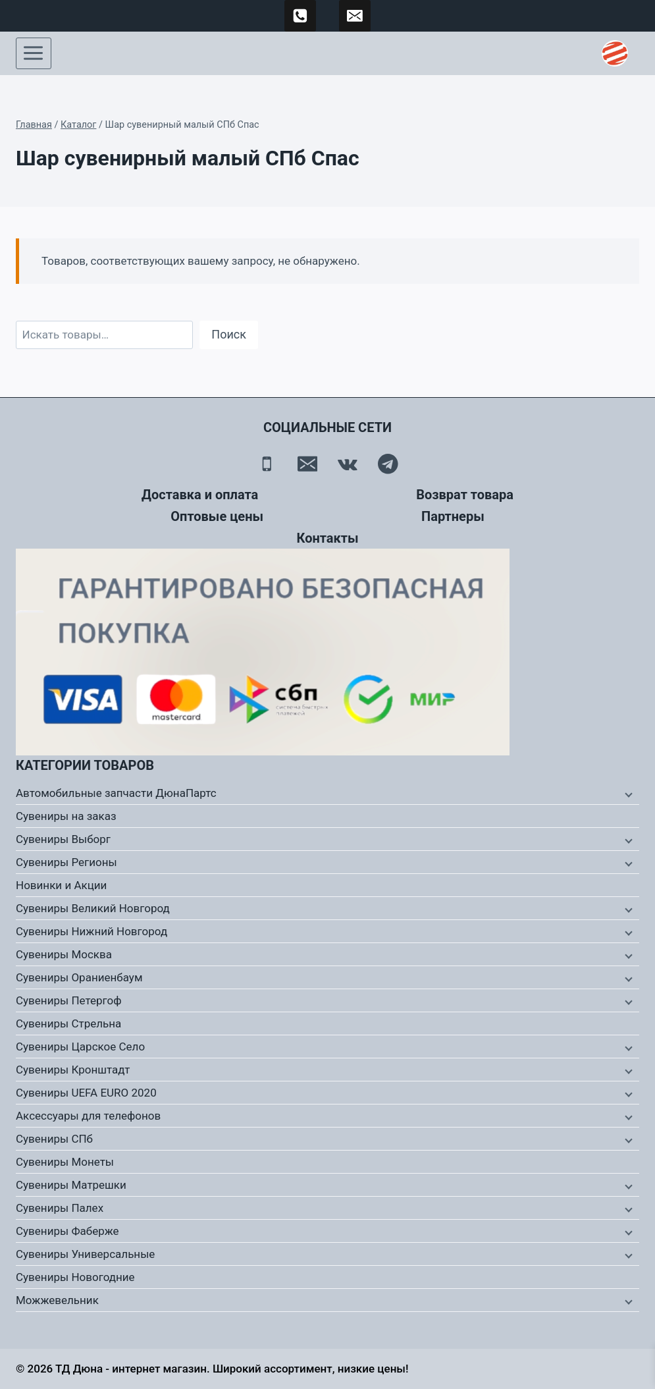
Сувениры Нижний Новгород (91, 931)
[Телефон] (267, 464)
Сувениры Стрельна (68, 1023)
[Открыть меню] (33, 53)
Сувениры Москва (64, 954)
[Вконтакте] (348, 464)
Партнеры (453, 516)
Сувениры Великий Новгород (93, 908)
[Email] (307, 464)
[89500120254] (300, 16)
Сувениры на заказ (66, 816)
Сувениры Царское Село (80, 1046)
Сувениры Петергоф (69, 1000)
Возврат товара (464, 495)
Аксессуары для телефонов (88, 1115)
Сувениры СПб (54, 1138)
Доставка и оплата (200, 495)
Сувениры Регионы (66, 862)
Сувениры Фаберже (67, 1231)
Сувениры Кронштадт (73, 1069)
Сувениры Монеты (65, 1161)
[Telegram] (388, 464)
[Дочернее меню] (627, 793)
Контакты (327, 538)
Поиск (228, 334)
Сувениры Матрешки (71, 1184)
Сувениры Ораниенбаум (79, 977)
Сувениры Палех (59, 1207)
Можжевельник (57, 1300)
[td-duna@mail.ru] (355, 16)
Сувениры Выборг (63, 839)
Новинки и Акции (61, 885)
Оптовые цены (216, 516)
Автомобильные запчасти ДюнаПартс (116, 793)
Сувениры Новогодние (75, 1277)
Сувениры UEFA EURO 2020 (86, 1092)
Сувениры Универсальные (85, 1254)
